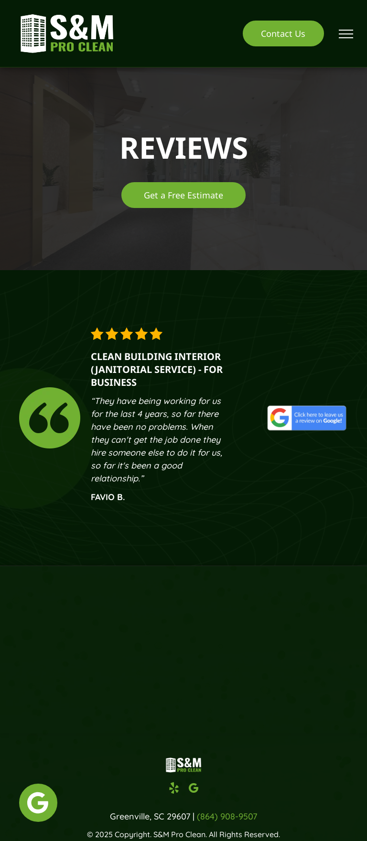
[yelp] (174, 789)
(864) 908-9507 (227, 816)
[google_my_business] (193, 789)
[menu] (346, 34)
